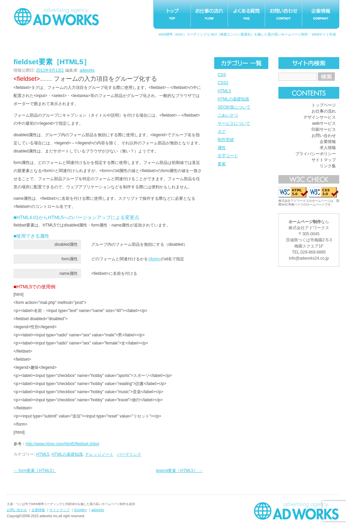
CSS (222, 74)
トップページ (324, 105)
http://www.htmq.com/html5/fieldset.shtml (62, 443)
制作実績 (226, 139)
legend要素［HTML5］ (179, 470)
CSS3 (223, 82)
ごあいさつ (228, 115)
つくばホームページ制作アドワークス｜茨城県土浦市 (56, 16)
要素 (222, 164)
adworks (87, 70)
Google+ (80, 510)
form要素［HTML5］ (35, 470)
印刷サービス (324, 129)
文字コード (228, 155)
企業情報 (328, 141)
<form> (154, 259)
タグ (222, 131)
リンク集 (328, 166)
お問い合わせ (324, 135)
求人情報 (328, 147)
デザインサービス (319, 117)
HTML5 (224, 91)
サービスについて (234, 123)
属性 (222, 147)
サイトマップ (324, 160)
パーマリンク (129, 454)
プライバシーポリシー (315, 153)
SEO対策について (234, 107)
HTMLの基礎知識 (233, 99)
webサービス (324, 123)
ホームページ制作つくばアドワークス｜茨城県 (296, 510)
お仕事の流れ (324, 111)
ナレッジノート (99, 454)
